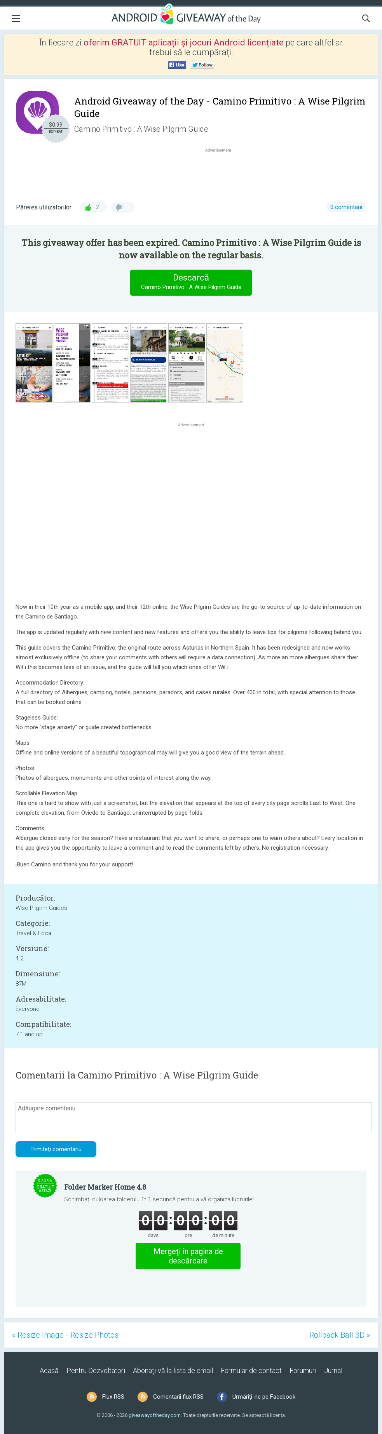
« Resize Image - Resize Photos (65, 1335)
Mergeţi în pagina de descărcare (188, 1256)
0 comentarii (346, 207)
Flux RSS (113, 1396)
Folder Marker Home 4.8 (105, 1187)
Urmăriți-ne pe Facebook (263, 1396)
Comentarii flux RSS (178, 1396)
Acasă (49, 1370)
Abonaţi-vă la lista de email (173, 1370)
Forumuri (303, 1370)
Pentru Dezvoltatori (95, 1370)
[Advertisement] (222, 172)
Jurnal (333, 1370)
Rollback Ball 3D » (339, 1335)
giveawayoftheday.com (155, 1415)
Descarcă (191, 282)
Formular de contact (251, 1370)
